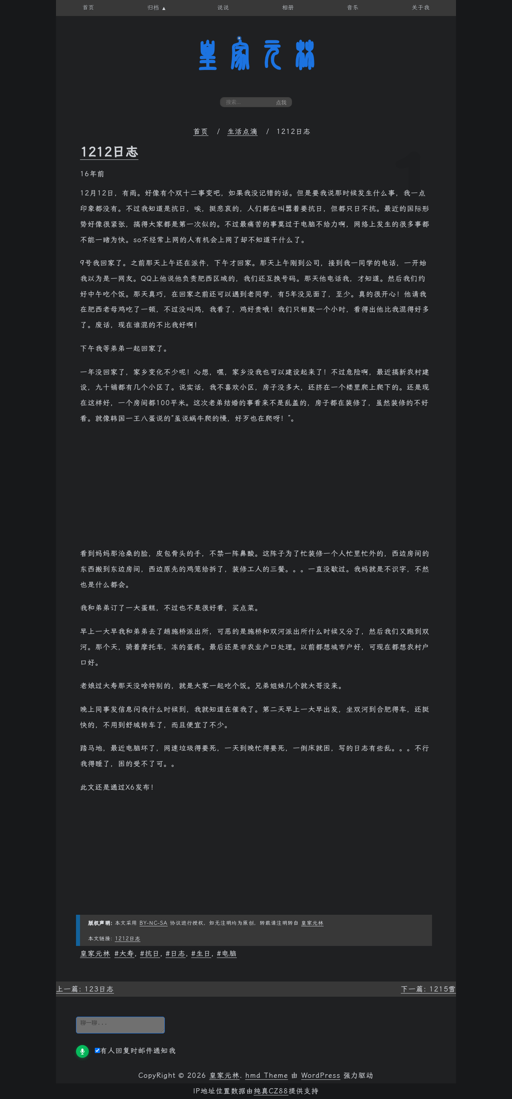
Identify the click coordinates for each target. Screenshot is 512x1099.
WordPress (320, 1075)
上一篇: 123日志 (85, 989)
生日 (203, 954)
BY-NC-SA (154, 923)
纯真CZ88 (271, 1091)
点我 (281, 103)
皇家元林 (256, 56)
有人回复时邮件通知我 (135, 1051)
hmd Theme (266, 1075)
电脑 (229, 954)
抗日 (152, 954)
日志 (178, 954)
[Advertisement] (256, 490)
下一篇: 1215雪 (428, 989)
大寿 (126, 954)
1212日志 (109, 151)
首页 (200, 131)
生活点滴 (242, 131)
